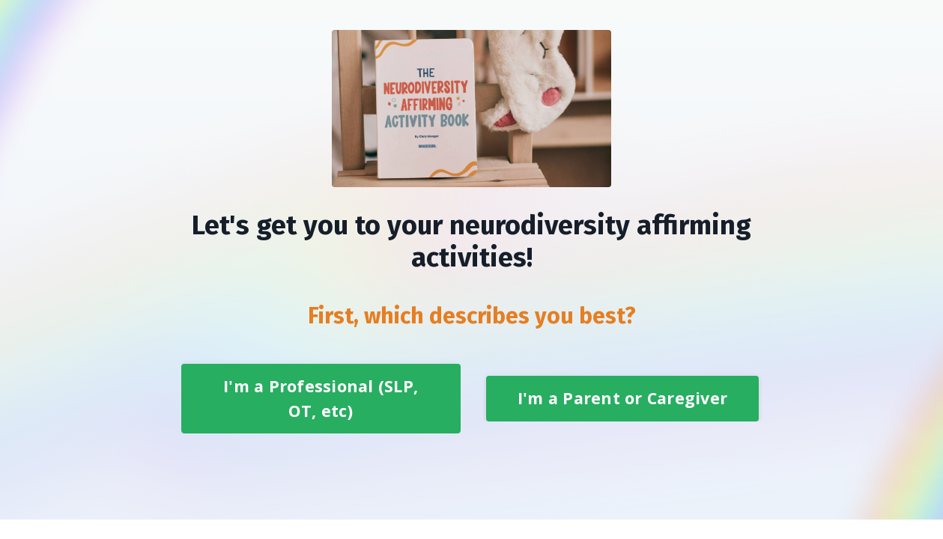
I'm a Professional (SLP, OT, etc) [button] (320, 398)
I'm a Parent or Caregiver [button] (622, 398)
